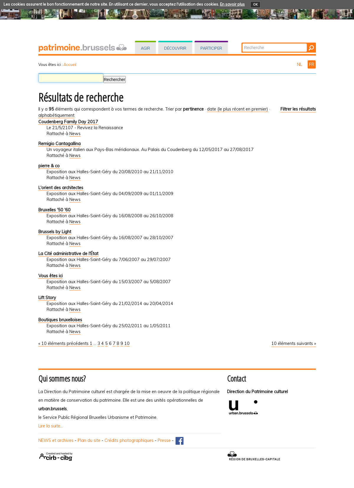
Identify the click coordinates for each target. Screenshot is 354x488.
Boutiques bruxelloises (60, 319)
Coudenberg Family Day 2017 (68, 121)
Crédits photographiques (129, 440)
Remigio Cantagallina (59, 143)
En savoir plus (232, 4)
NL (300, 64)
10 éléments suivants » (293, 343)
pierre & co (49, 165)
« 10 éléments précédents (64, 343)
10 (127, 343)
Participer (211, 48)
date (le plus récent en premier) (237, 109)
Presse (164, 440)
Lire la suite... (50, 426)
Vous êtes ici (50, 275)
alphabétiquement (56, 115)
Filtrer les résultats (298, 109)
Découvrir (175, 48)
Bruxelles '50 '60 (54, 210)
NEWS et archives (56, 440)
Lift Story (47, 297)
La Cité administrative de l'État (68, 253)
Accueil (69, 64)
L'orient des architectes (60, 187)
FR (311, 64)
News (75, 133)
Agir (145, 48)
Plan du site (89, 440)
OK (255, 4)
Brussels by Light (54, 231)
